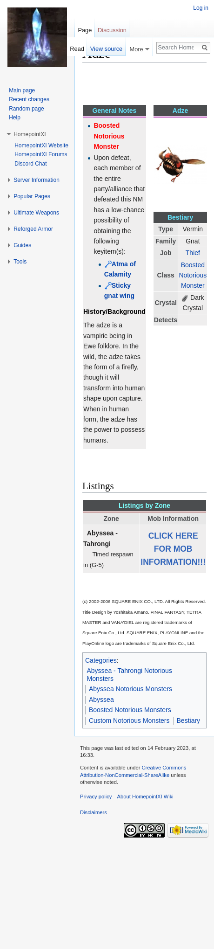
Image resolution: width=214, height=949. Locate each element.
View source (106, 48)
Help (14, 117)
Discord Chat (30, 163)
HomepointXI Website (41, 145)
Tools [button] (20, 261)
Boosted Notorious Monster (193, 275)
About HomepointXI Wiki (145, 796)
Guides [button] (22, 245)
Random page (26, 108)
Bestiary (189, 720)
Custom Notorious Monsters (129, 720)
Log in (200, 8)
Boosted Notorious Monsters (130, 709)
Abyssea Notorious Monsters (130, 689)
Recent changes (29, 99)
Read (77, 48)
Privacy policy (96, 796)
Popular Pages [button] (31, 196)
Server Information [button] (36, 180)
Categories (101, 660)
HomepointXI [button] (29, 134)
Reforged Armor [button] (33, 229)
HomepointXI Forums (40, 154)
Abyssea (101, 699)
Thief (193, 252)
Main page (22, 90)
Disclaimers (93, 812)
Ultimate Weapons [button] (36, 212)
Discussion (112, 30)
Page (85, 30)
